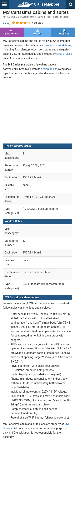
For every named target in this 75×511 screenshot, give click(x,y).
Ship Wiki (37, 32)
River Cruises (64, 53)
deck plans (47, 68)
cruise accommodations (56, 45)
